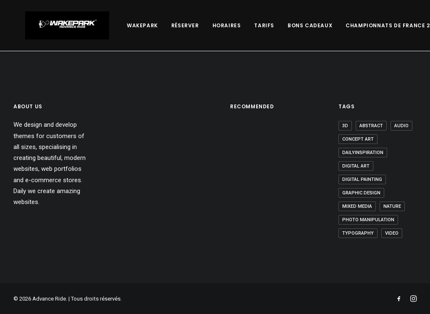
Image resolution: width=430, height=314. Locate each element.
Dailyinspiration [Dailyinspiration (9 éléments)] (362, 152)
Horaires (203, 25)
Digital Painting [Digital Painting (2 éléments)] (362, 179)
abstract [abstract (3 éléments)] (371, 125)
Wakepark (118, 25)
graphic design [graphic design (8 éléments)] (361, 193)
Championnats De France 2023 (369, 25)
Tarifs (241, 25)
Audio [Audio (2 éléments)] (401, 125)
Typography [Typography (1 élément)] (358, 233)
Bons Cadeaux (286, 25)
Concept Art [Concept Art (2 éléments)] (358, 139)
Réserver (162, 25)
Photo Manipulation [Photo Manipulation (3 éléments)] (368, 219)
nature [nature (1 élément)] (392, 206)
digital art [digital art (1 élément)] (356, 166)
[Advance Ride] (55, 25)
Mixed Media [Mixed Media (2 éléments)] (357, 206)
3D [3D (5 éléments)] (345, 125)
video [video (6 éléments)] (392, 233)
